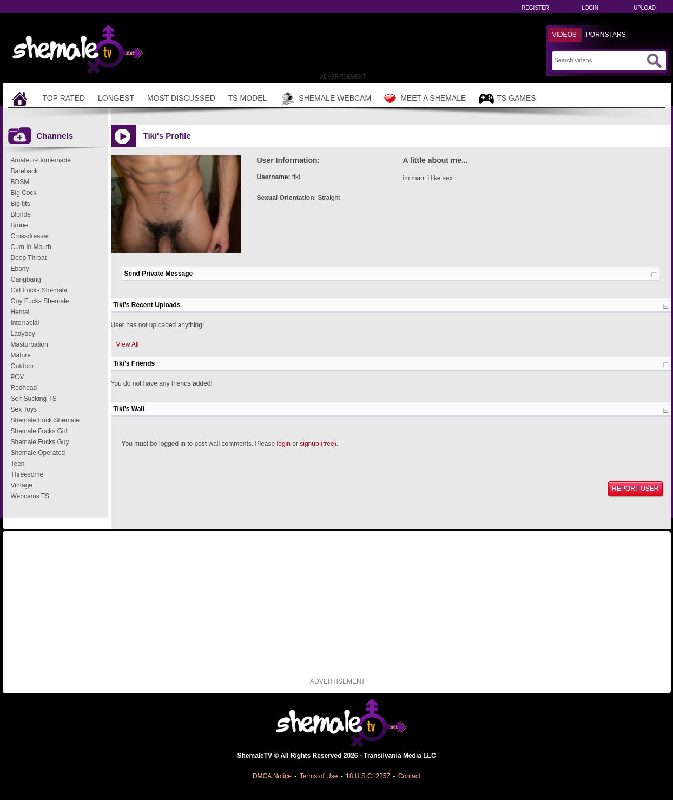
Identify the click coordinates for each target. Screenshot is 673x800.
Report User (635, 488)
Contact (409, 776)
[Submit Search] (654, 60)
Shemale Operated (38, 453)
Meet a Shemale (425, 98)
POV (17, 377)
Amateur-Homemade (41, 160)
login (284, 443)
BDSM (20, 182)
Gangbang (26, 279)
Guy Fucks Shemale (40, 301)
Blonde (21, 214)
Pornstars (606, 34)
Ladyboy (23, 333)
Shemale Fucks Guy (40, 442)
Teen (18, 463)
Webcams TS (30, 496)
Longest (116, 98)
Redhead (24, 388)
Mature (21, 355)
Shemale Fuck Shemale (45, 420)
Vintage (21, 485)
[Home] (21, 98)
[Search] (599, 60)
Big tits (20, 203)
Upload (645, 8)
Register (535, 8)
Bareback (24, 171)
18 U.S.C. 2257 (368, 776)
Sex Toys (24, 409)
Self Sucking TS (34, 398)
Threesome (27, 474)
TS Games (507, 99)
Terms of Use (319, 776)
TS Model (247, 98)
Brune (19, 225)
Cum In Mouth (31, 247)
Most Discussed (181, 98)
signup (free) (318, 443)
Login (590, 8)
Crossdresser (30, 236)
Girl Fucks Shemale (39, 290)
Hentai (20, 312)
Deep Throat (29, 258)
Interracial (25, 323)
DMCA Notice (272, 776)
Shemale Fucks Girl (39, 431)
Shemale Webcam (325, 98)
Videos (564, 34)
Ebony (20, 268)
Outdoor (22, 366)
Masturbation (29, 344)
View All (127, 344)
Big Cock (24, 193)
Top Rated (64, 98)
